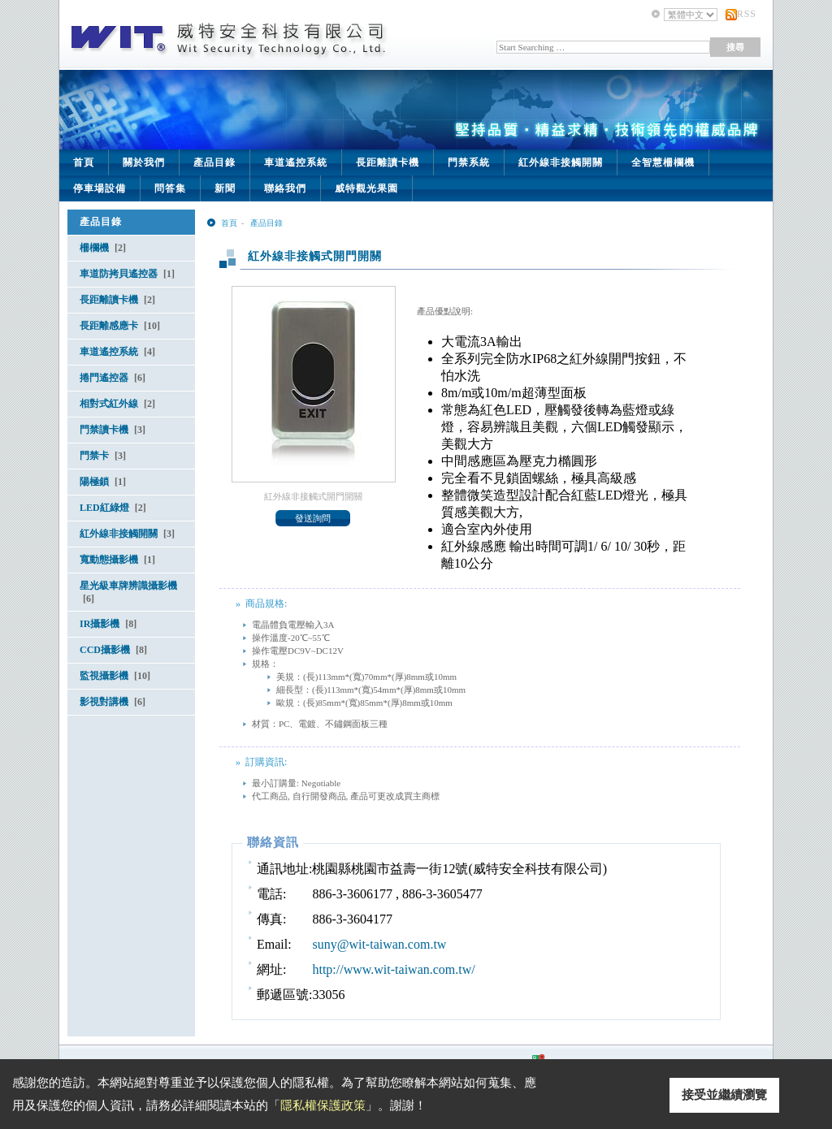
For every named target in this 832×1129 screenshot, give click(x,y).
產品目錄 (214, 162)
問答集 (170, 188)
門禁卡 (103, 455)
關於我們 (144, 162)
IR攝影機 (108, 623)
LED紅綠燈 (113, 507)
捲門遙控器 (112, 377)
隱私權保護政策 (323, 1105)
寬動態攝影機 (117, 559)
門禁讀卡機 (112, 429)
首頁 (83, 162)
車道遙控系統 (295, 162)
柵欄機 (103, 247)
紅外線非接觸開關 (560, 162)
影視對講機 (112, 701)
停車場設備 (99, 188)
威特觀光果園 (366, 188)
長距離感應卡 (120, 325)
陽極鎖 (103, 481)
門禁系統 (469, 162)
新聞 (225, 188)
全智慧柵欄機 (663, 162)
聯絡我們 (285, 188)
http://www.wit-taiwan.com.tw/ (393, 969)
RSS (746, 13)
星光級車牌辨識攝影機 (128, 592)
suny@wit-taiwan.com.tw (379, 944)
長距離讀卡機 (387, 162)
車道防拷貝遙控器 (127, 273)
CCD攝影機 (113, 649)
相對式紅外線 (117, 403)
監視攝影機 (115, 675)
